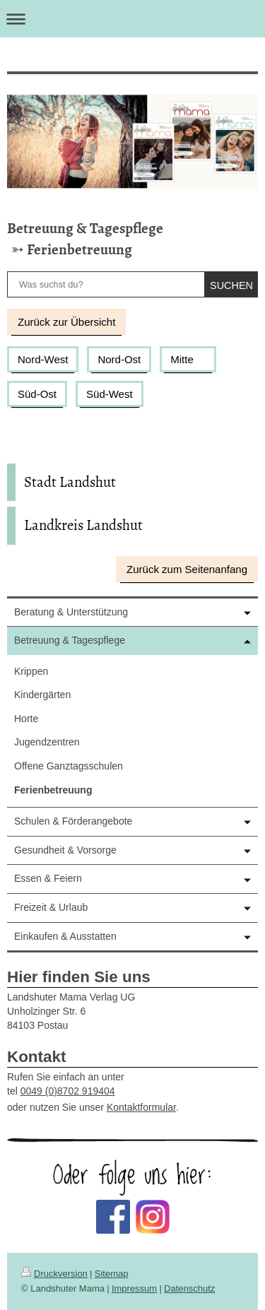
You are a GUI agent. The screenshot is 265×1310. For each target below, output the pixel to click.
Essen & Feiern (48, 878)
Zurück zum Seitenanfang (186, 569)
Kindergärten (42, 694)
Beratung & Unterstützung (71, 612)
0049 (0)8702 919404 (67, 1091)
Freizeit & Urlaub (51, 907)
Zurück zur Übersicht (66, 322)
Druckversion (54, 1273)
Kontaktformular (141, 1107)
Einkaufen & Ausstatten (65, 936)
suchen (231, 285)
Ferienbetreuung (79, 249)
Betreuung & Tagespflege (85, 228)
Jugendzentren (47, 742)
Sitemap (112, 1273)
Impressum (134, 1288)
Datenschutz (189, 1288)
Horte (26, 718)
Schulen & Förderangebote (73, 821)
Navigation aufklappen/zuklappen (132, 18)
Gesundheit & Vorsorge (65, 850)
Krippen (31, 671)
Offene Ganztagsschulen (68, 766)
